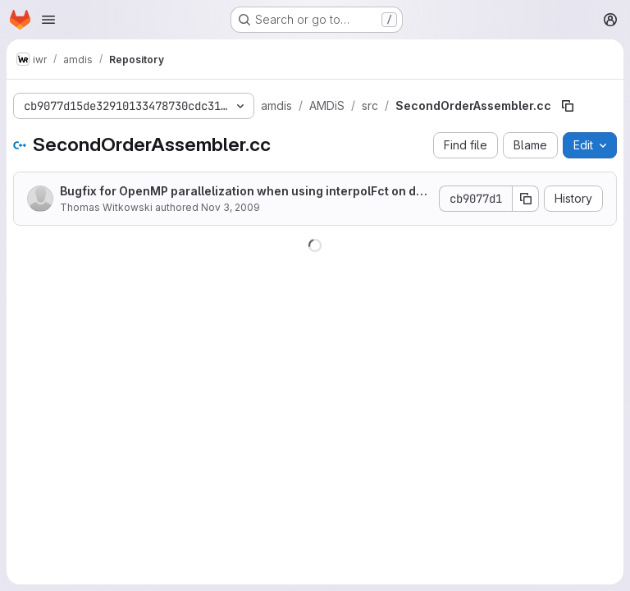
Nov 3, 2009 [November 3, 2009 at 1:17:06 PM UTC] (230, 207)
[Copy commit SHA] (526, 199)
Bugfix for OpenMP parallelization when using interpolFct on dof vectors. (244, 191)
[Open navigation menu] (48, 20)
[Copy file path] (568, 106)
